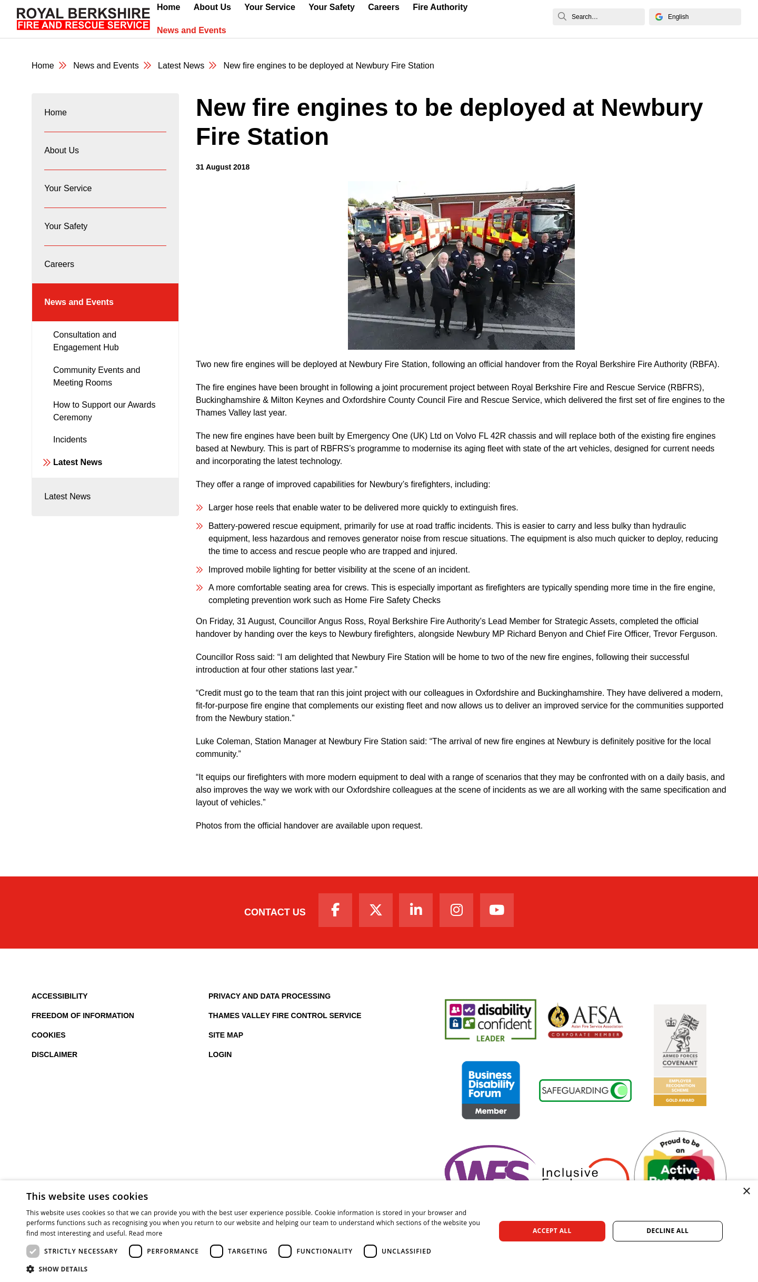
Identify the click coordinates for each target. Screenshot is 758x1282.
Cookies (49, 1035)
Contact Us (275, 912)
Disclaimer (54, 1054)
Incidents (70, 439)
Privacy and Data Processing (269, 996)
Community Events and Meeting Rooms (96, 376)
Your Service (68, 188)
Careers (59, 264)
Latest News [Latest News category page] (181, 65)
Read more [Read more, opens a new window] (146, 1233)
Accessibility (60, 996)
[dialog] (379, 1231)
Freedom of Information (83, 1015)
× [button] (746, 1192)
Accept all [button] (552, 1230)
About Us (61, 150)
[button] (254, 1269)
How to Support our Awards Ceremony (104, 411)
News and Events (191, 30)
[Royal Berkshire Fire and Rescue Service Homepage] (83, 18)
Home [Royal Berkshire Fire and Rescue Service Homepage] (43, 65)
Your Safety (65, 226)
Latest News (77, 462)
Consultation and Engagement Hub (86, 341)
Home (55, 112)
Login (220, 1054)
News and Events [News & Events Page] (106, 65)
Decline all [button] (667, 1230)
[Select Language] (695, 16)
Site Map (225, 1035)
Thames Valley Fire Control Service (285, 1015)
